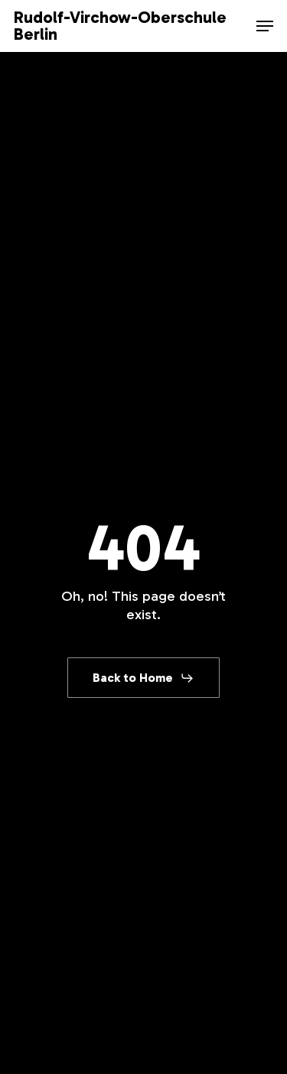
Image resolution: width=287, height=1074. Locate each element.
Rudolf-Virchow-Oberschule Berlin (120, 26)
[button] (264, 26)
